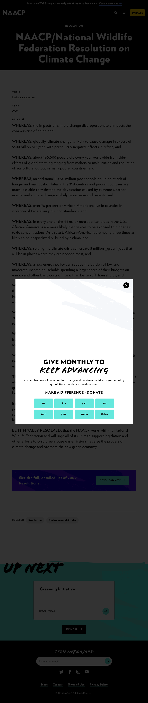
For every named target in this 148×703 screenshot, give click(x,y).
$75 (104, 403)
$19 (43, 403)
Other (104, 414)
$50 (84, 403)
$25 (64, 403)
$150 (43, 414)
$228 (63, 414)
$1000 (84, 414)
